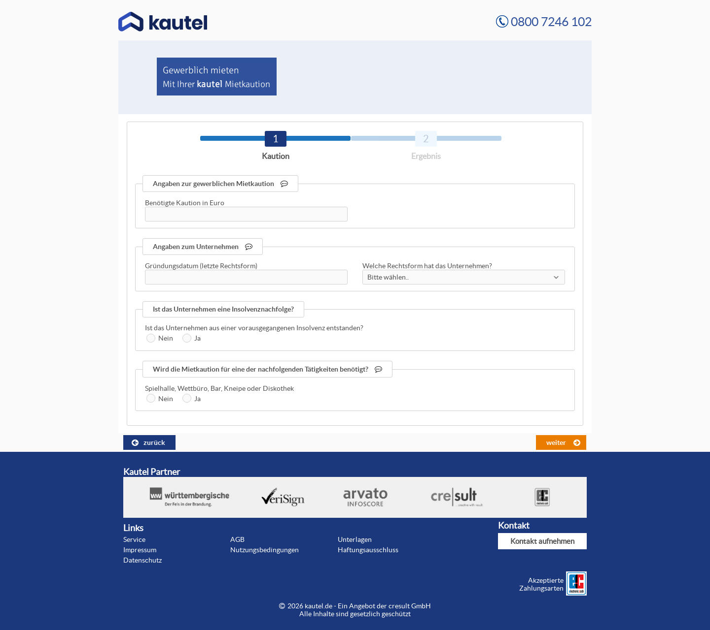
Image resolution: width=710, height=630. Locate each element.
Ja (197, 338)
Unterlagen (355, 539)
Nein (165, 338)
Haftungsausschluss (368, 550)
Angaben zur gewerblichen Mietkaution (220, 184)
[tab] (275, 138)
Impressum (139, 550)
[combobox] (463, 277)
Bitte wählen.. (388, 277)
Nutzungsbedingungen (264, 550)
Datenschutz (142, 560)
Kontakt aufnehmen (542, 541)
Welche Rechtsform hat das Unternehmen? (427, 266)
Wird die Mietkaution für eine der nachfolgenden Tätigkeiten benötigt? (267, 369)
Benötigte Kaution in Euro (184, 203)
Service (134, 539)
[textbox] (246, 214)
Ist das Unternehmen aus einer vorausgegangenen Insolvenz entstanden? (254, 328)
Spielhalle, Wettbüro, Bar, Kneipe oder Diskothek (219, 388)
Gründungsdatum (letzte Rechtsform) (201, 266)
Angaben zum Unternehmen (202, 247)
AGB (237, 539)
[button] (149, 442)
